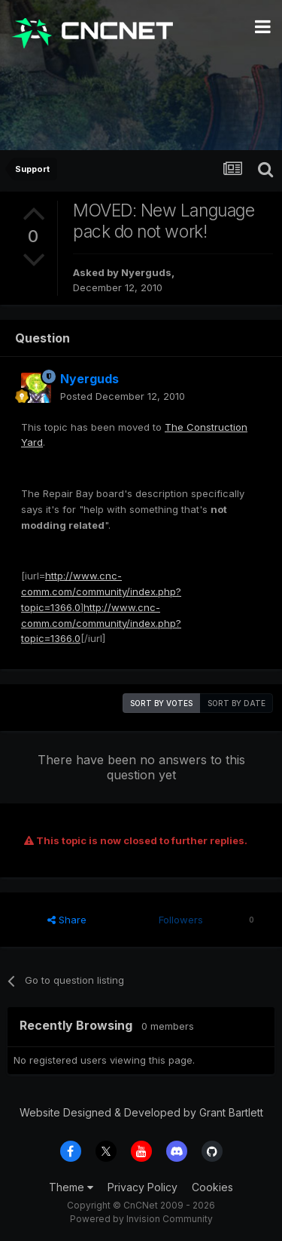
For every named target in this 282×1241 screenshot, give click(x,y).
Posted (122, 396)
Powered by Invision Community (141, 1218)
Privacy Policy (142, 1187)
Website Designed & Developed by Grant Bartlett (141, 1112)
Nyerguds (146, 272)
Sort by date (236, 703)
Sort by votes (161, 703)
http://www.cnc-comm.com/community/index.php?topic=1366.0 (101, 591)
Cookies (212, 1187)
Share (66, 919)
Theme (71, 1187)
